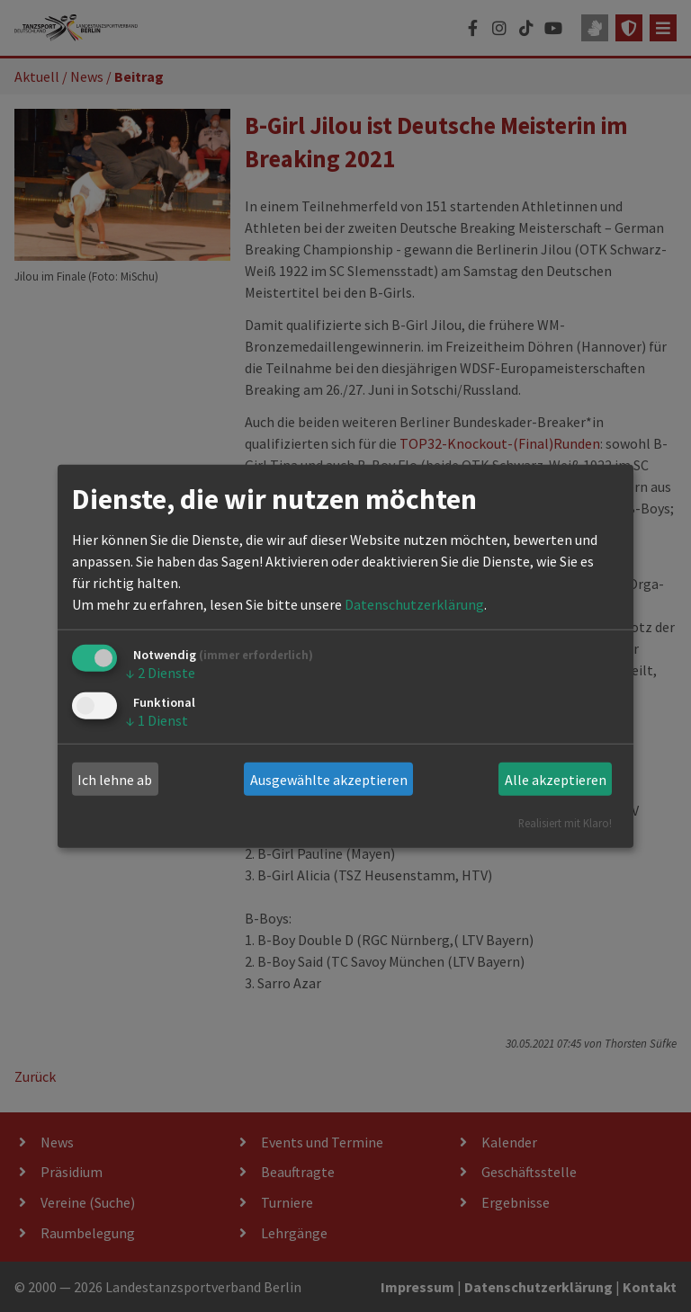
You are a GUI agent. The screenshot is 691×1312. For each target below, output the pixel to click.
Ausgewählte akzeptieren (329, 780)
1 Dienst (157, 719)
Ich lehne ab (114, 780)
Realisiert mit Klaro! (565, 823)
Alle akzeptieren (555, 780)
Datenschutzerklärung (414, 604)
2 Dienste (160, 673)
